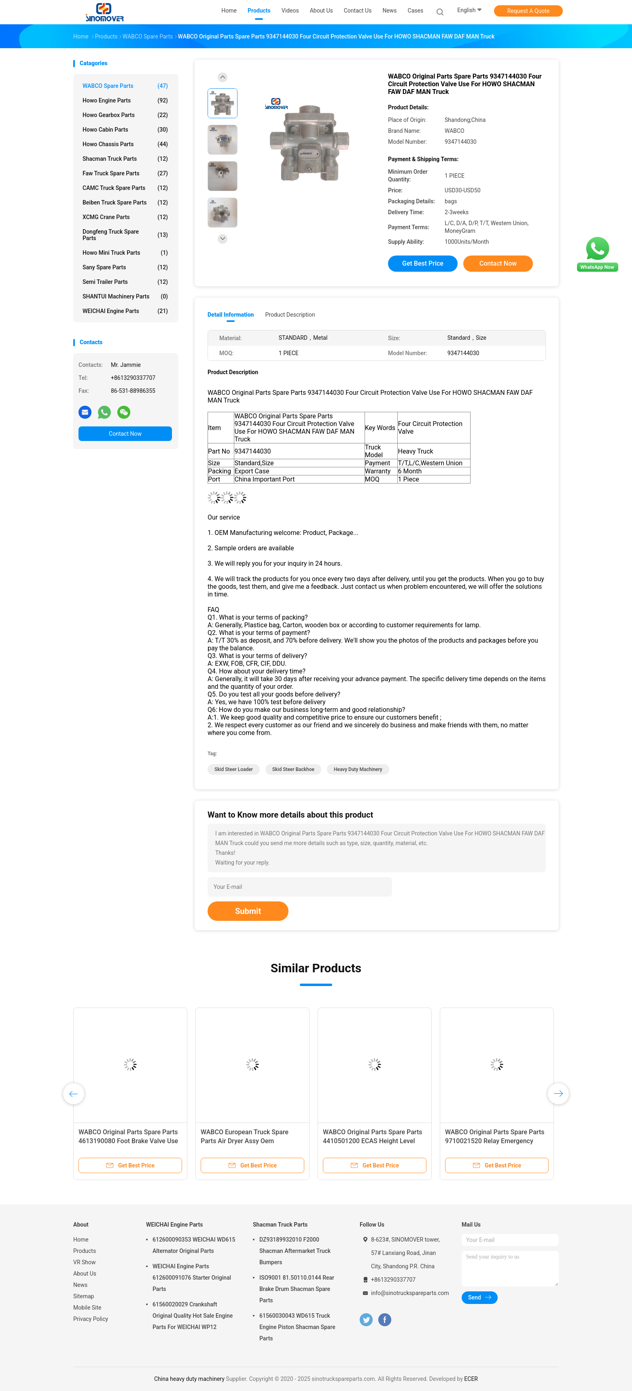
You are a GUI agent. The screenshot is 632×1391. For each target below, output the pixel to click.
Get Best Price (422, 263)
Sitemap (83, 1296)
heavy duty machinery (358, 769)
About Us (84, 1273)
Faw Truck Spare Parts (125, 173)
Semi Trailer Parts (125, 282)
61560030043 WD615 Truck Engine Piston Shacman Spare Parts (297, 1327)
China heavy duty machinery (189, 1379)
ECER (471, 1379)
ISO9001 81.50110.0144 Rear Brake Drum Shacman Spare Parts (296, 1289)
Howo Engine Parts (125, 100)
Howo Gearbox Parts (125, 115)
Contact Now (125, 433)
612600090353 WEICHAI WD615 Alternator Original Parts (194, 1245)
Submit (248, 911)
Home (81, 1239)
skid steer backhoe (293, 769)
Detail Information (231, 314)
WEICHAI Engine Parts (125, 311)
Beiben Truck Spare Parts (125, 202)
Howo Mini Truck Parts (125, 253)
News (80, 1285)
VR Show (84, 1262)
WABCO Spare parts (125, 86)
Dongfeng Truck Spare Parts (125, 234)
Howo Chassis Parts (125, 144)
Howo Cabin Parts (125, 130)
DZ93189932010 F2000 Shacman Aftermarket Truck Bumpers (295, 1250)
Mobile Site (87, 1307)
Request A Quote (528, 11)
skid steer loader (233, 769)
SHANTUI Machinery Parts (125, 296)
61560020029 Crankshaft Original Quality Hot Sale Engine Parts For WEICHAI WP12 (193, 1315)
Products (84, 1251)
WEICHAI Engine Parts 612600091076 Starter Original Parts (192, 1277)
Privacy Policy (90, 1319)
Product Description (290, 314)
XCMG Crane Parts (125, 217)
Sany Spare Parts (125, 267)
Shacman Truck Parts (125, 159)
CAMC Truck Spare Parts (125, 188)
